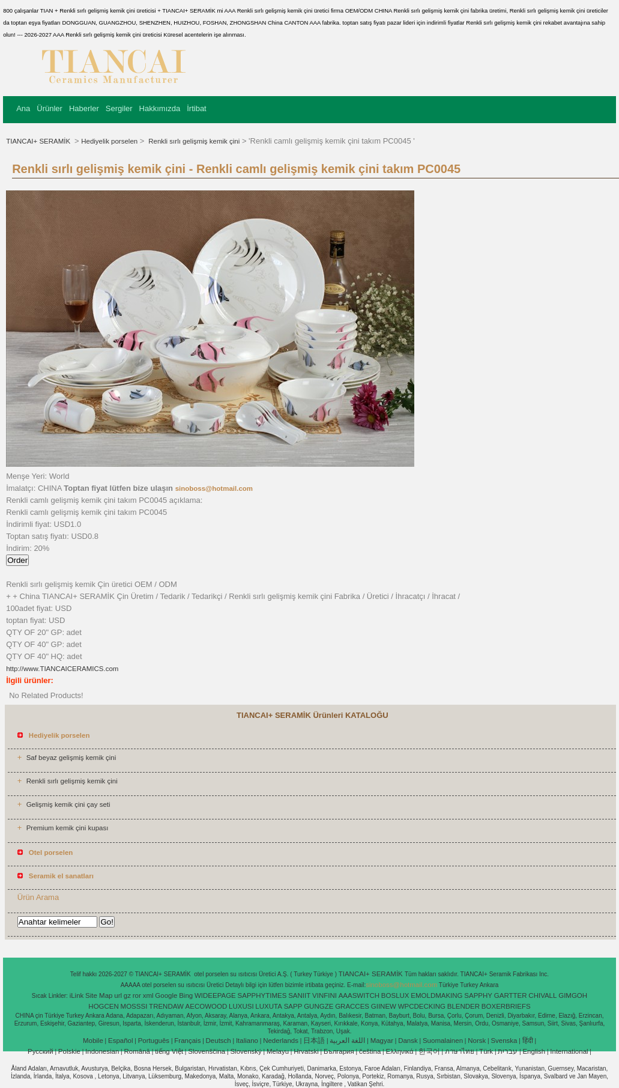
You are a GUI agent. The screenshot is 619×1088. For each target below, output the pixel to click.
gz (127, 995)
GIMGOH (572, 995)
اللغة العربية (347, 1040)
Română (137, 1051)
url (118, 995)
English (533, 1051)
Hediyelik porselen (109, 141)
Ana (23, 108)
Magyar (381, 1040)
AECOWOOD (207, 1006)
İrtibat (197, 108)
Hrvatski (306, 1051)
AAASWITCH (359, 995)
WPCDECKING (421, 1006)
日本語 (314, 1040)
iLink (77, 995)
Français (187, 1040)
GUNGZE (318, 1006)
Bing (186, 995)
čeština (370, 1051)
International (569, 1051)
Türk (486, 1051)
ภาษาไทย (459, 1051)
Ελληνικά (400, 1051)
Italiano (247, 1040)
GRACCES (352, 1006)
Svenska (504, 1040)
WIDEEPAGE (215, 995)
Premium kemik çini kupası (67, 827)
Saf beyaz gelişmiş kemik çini (71, 757)
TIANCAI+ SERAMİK (39, 141)
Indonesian (102, 1051)
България (339, 1051)
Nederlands (280, 1040)
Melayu (278, 1051)
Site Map (98, 995)
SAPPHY (478, 995)
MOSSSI (134, 1006)
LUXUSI (241, 1006)
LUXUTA (268, 1006)
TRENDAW (166, 1006)
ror (137, 995)
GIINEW (383, 1006)
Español (120, 1040)
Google (166, 995)
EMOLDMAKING (436, 995)
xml (148, 995)
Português (153, 1040)
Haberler (84, 108)
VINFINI (324, 995)
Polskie (69, 1051)
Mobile (93, 1040)
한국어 (429, 1051)
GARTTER (510, 995)
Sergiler (119, 108)
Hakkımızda (160, 108)
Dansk (408, 1040)
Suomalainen (443, 1040)
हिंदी (527, 1040)
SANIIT (299, 995)
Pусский (40, 1051)
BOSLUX (395, 995)
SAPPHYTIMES (262, 995)
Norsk (477, 1040)
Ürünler (49, 108)
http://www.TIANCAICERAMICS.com (62, 668)
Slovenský (245, 1051)
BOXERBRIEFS (506, 1006)
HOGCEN (103, 1006)
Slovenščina (206, 1051)
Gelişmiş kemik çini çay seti (68, 804)
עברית (508, 1051)
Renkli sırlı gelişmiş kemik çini (193, 141)
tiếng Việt (169, 1051)
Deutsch (218, 1040)
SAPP (293, 1006)
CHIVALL (542, 995)
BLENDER (463, 1006)
